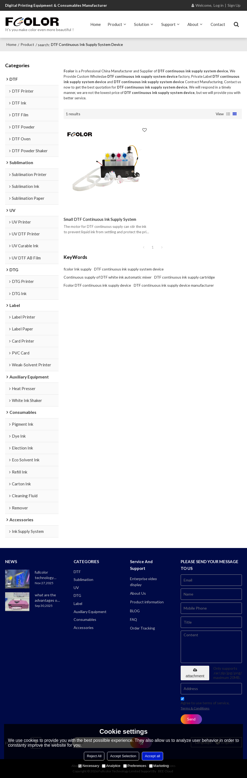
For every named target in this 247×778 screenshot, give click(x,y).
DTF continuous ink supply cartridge (184, 277)
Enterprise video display (143, 581)
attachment (195, 673)
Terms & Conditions (195, 708)
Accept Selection (123, 756)
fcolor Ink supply (77, 269)
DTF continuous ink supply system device (129, 269)
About (192, 24)
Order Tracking (142, 628)
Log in (219, 5)
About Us (138, 593)
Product (115, 24)
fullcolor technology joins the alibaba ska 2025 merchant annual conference (47, 575)
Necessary (88, 766)
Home (95, 24)
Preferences (134, 766)
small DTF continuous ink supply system (100, 219)
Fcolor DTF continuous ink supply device (97, 285)
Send (191, 719)
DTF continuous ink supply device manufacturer (174, 285)
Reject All (94, 756)
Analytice (111, 766)
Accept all (152, 756)
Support (168, 24)
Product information (147, 602)
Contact (218, 24)
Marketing (159, 766)
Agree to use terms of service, (205, 704)
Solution (141, 24)
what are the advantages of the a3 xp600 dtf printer (46, 598)
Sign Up (234, 5)
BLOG (135, 610)
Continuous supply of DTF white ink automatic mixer (108, 277)
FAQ (133, 619)
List (228, 114)
